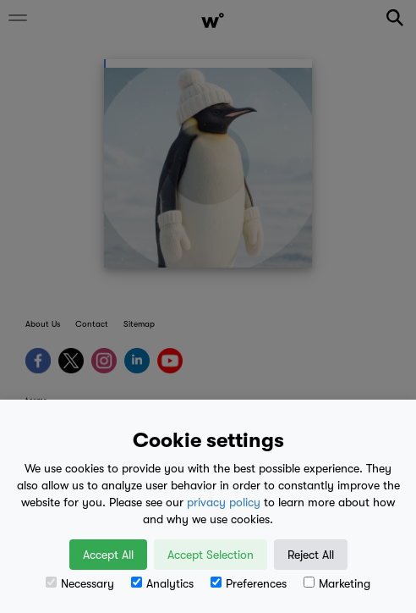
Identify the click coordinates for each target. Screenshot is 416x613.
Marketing (337, 583)
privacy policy (223, 502)
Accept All (108, 554)
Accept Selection (210, 554)
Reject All (310, 554)
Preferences (249, 583)
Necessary (80, 583)
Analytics (162, 583)
